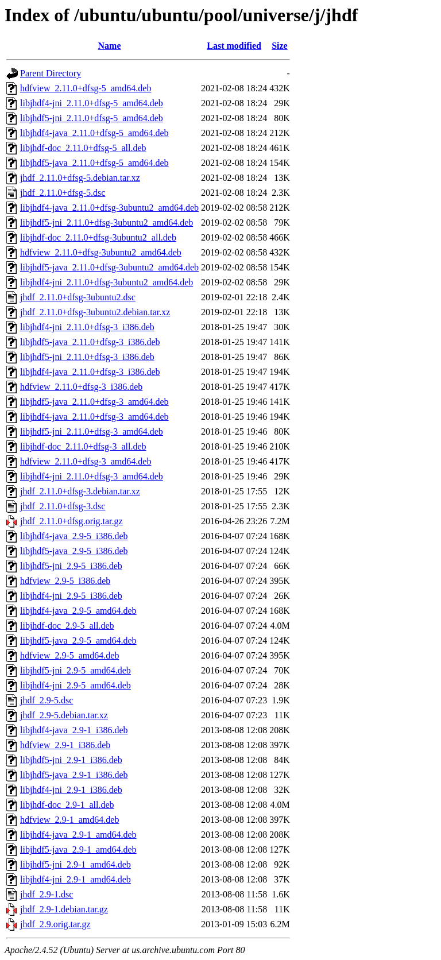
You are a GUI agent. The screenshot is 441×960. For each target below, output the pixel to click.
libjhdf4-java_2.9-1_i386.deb (74, 730)
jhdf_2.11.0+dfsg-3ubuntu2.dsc (78, 297)
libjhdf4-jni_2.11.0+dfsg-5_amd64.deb (91, 103)
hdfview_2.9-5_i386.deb (65, 581)
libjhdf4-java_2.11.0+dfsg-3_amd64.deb (94, 416)
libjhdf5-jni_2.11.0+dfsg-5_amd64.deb (91, 118)
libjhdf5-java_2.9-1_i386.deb (74, 775)
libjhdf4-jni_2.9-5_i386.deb (71, 596)
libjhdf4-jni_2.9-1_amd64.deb (75, 879)
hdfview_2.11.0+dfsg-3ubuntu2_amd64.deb (100, 252)
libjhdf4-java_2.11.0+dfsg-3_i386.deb (90, 372)
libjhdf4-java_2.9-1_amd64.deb (78, 834)
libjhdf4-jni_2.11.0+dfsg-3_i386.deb (87, 327)
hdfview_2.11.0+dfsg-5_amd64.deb (85, 88)
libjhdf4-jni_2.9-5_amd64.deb (75, 685)
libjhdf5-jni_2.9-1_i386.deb (71, 760)
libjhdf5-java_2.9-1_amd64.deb (78, 849)
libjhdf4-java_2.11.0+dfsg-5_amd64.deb (94, 133)
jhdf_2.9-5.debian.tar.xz (64, 715)
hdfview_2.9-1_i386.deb (65, 745)
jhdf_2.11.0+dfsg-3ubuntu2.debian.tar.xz (95, 312)
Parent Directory (50, 73)
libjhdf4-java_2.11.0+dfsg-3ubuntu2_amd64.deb (109, 207)
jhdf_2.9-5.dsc (46, 700)
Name (109, 46)
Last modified (234, 46)
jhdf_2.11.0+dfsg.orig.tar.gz (71, 521)
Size (280, 46)
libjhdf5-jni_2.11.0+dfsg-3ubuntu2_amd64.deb (106, 222)
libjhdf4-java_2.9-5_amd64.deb (78, 611)
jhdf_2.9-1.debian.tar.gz (64, 909)
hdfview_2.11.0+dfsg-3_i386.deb (81, 387)
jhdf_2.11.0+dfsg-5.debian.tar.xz (80, 178)
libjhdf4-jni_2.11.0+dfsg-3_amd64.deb (91, 476)
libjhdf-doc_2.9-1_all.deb (67, 805)
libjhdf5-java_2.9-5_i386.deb (74, 551)
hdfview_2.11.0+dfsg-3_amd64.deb (85, 461)
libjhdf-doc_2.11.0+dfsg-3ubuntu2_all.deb (98, 237)
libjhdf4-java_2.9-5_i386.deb (74, 536)
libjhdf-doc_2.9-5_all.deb (67, 625)
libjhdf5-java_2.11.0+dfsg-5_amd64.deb (94, 163)
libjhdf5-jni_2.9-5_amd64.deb (75, 670)
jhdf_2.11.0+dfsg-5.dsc (62, 193)
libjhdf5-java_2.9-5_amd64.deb (78, 640)
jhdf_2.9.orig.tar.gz (55, 924)
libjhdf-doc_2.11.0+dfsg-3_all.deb (83, 446)
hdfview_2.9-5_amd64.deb (69, 655)
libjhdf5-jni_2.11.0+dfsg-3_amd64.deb (91, 431)
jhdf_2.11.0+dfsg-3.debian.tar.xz (80, 491)
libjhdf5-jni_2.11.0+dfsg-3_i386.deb (87, 357)
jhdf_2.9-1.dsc (46, 894)
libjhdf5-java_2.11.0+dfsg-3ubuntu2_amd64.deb (109, 267)
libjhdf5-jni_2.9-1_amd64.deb (75, 864)
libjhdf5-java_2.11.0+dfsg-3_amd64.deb (94, 402)
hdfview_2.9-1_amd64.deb (69, 819)
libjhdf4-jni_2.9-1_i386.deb (71, 790)
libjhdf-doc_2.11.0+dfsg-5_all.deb (83, 148)
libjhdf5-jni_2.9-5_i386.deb (71, 566)
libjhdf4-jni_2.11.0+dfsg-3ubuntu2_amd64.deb (106, 282)
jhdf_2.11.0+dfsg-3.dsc (62, 506)
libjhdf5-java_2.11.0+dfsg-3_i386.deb (90, 342)
